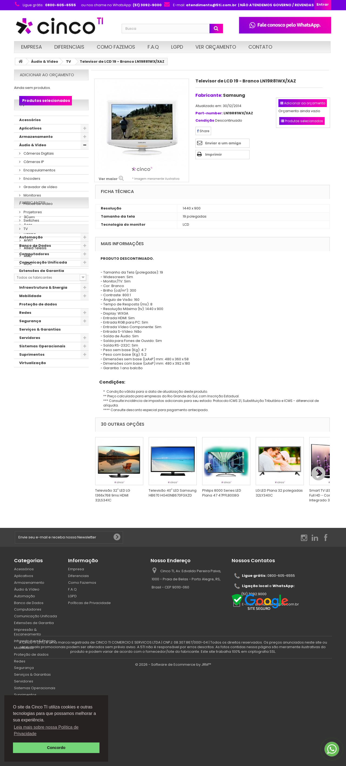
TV (68, 61)
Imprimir (213, 154)
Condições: (110, 382)
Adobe (29, 422)
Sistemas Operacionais (42, 360)
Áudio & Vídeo (44, 61)
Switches (31, 234)
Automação (31, 251)
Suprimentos (32, 368)
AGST (28, 430)
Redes (25, 326)
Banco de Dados (35, 259)
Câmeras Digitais (38, 167)
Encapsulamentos (39, 184)
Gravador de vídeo (40, 201)
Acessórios (30, 133)
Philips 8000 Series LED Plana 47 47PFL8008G (221, 493)
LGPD (177, 47)
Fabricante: (208, 95)
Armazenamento (36, 150)
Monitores (32, 209)
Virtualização (32, 376)
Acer (27, 414)
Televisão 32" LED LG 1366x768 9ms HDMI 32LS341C (112, 495)
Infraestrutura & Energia (43, 301)
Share (203, 131)
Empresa (31, 47)
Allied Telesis (34, 438)
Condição (204, 120)
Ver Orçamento (215, 47)
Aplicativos (30, 142)
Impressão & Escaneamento (47, 293)
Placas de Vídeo (38, 217)
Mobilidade (30, 309)
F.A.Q (153, 47)
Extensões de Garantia (41, 284)
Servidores (29, 351)
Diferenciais (69, 47)
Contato (260, 47)
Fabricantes (32, 395)
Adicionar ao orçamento (47, 75)
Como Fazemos (116, 47)
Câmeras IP (33, 175)
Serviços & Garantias (40, 343)
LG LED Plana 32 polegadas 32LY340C (279, 493)
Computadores (34, 268)
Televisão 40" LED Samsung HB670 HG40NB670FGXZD (173, 493)
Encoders (31, 192)
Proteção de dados (38, 318)
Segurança (30, 335)
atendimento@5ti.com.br (277, 604)
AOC (27, 454)
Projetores (32, 226)
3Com (29, 406)
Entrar (323, 4)
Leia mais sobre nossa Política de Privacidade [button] (46, 730)
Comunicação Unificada (43, 276)
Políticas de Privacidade (89, 602)
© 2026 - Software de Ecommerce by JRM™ (173, 759)
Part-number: (209, 113)
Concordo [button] (56, 747)
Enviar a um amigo (223, 143)
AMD (27, 446)
